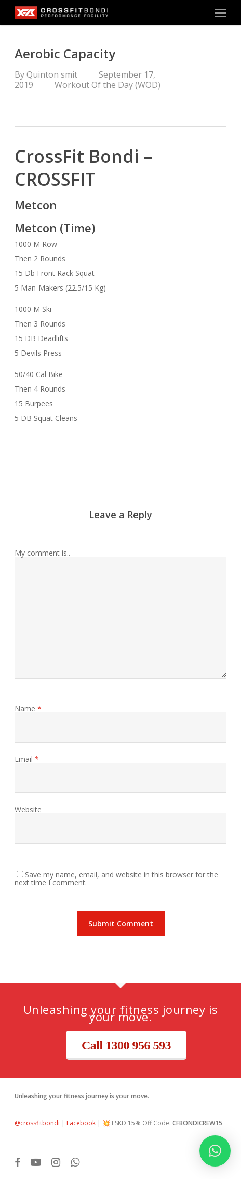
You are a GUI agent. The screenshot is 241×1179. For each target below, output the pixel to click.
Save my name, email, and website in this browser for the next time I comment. (116, 878)
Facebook (81, 1123)
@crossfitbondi (37, 1123)
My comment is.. (42, 553)
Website (28, 809)
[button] (220, 12)
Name (28, 708)
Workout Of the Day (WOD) (107, 85)
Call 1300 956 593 (126, 1045)
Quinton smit (51, 74)
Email (27, 759)
